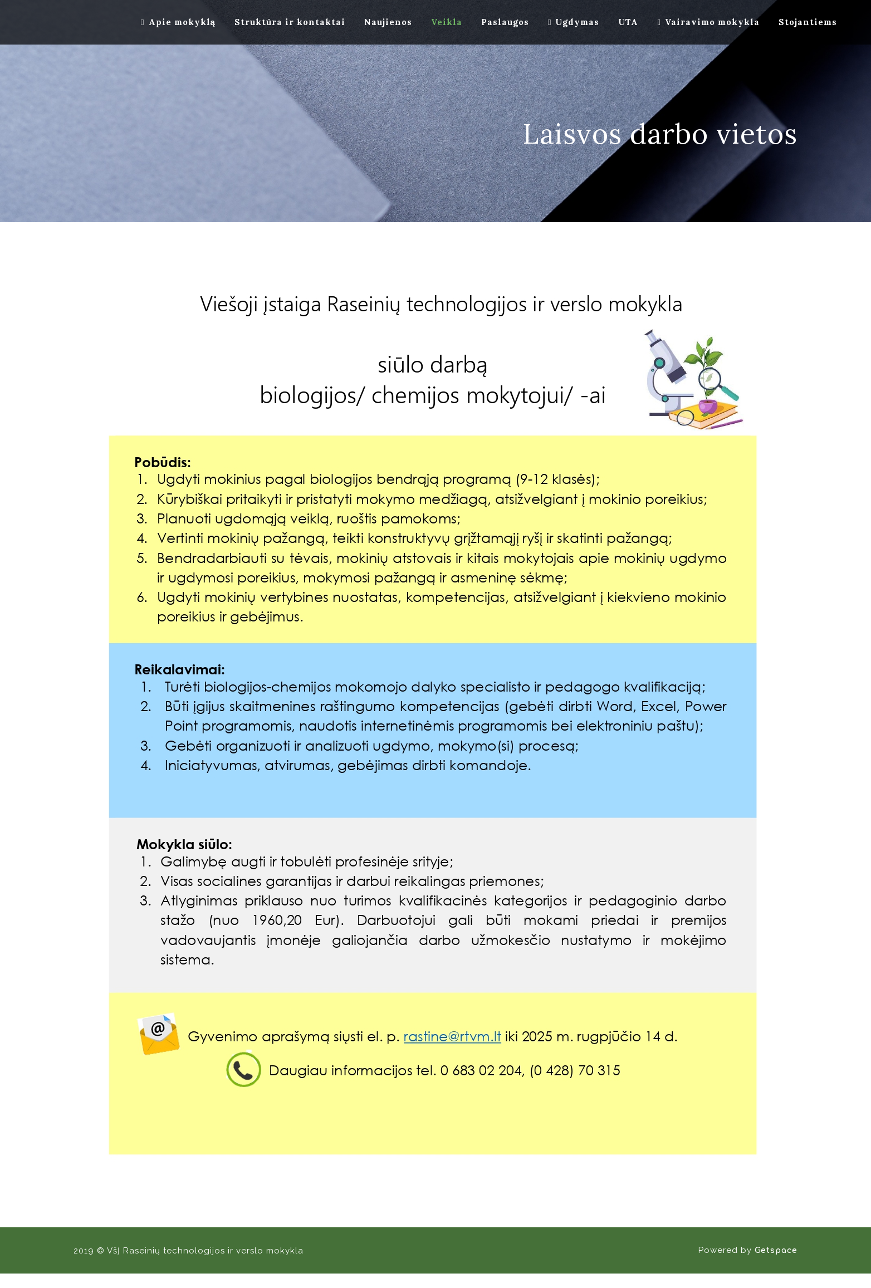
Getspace (776, 1250)
